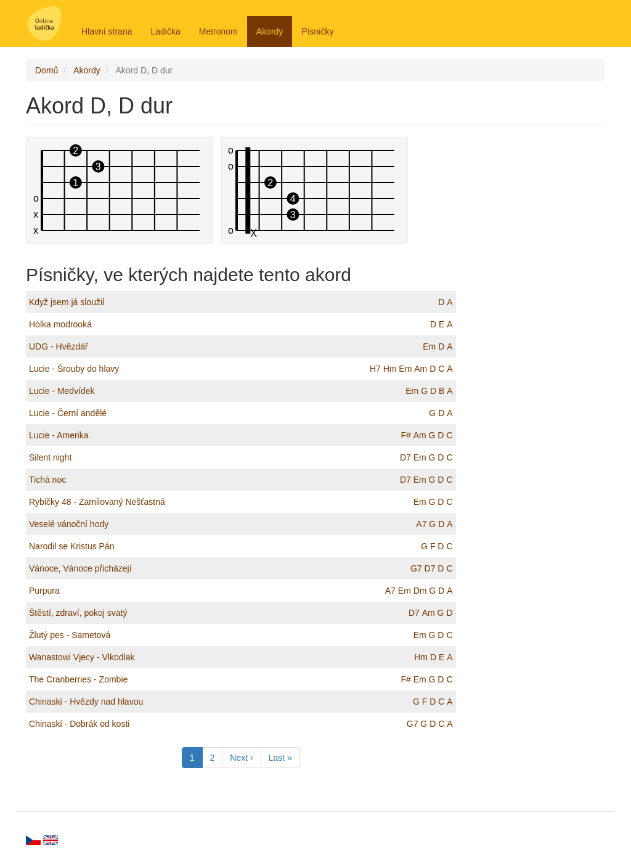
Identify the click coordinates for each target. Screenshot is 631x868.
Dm (420, 591)
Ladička (165, 31)
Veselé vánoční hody (68, 524)
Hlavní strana (106, 31)
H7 (375, 369)
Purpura (44, 591)
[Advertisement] (540, 322)
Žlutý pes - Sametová (69, 635)
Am (420, 369)
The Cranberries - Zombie (78, 679)
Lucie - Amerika (58, 435)
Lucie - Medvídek (62, 391)
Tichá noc (47, 480)
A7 (421, 524)
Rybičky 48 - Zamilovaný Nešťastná (97, 502)
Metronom (218, 31)
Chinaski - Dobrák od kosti (79, 724)
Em (429, 346)
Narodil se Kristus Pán (72, 546)
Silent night (50, 457)
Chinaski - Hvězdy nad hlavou (86, 701)
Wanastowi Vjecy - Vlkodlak (81, 657)
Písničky (317, 31)
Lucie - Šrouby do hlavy (74, 369)
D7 (405, 457)
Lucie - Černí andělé (68, 413)
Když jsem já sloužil (66, 302)
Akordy (269, 31)
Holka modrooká (60, 324)
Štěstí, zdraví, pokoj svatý (78, 613)
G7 (416, 568)
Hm (390, 369)
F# (405, 435)
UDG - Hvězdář (58, 346)
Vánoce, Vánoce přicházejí (80, 568)
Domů (46, 70)
